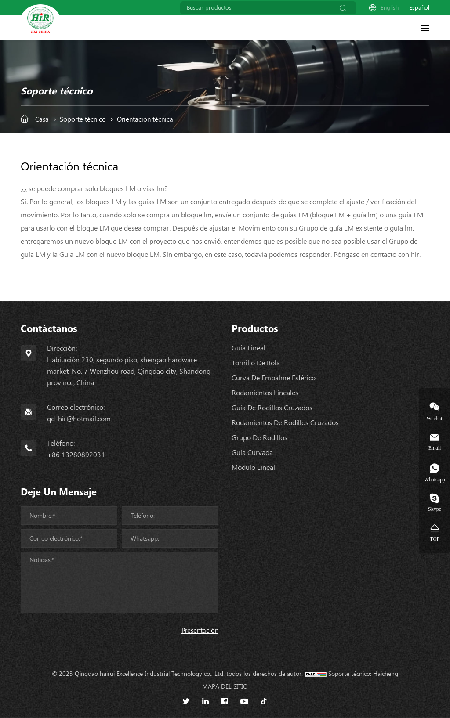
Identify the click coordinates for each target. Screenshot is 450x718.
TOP (434, 538)
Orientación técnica (145, 119)
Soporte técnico (83, 119)
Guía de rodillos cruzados (272, 408)
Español (419, 7)
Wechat (435, 418)
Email (434, 448)
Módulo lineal (253, 467)
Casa (42, 119)
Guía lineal (248, 348)
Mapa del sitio (225, 686)
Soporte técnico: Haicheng (363, 673)
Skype (434, 509)
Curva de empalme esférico (274, 378)
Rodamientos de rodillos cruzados (285, 423)
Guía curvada (252, 452)
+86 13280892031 (76, 455)
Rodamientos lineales (265, 393)
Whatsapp (434, 479)
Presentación (199, 631)
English (390, 7)
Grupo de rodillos (259, 437)
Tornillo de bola (256, 363)
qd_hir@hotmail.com (79, 419)
